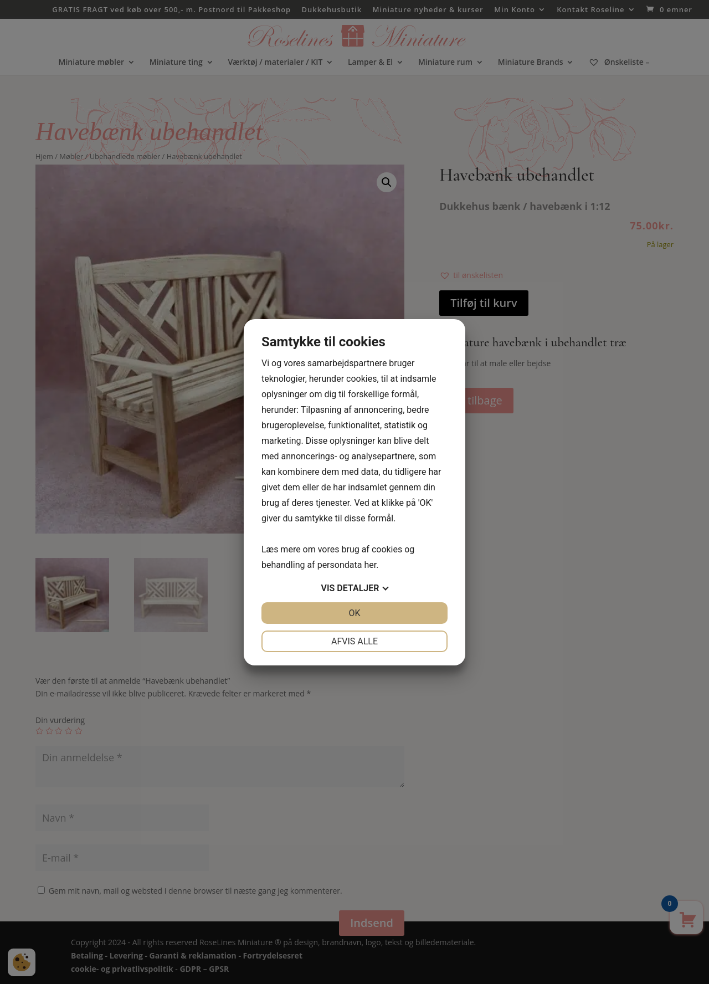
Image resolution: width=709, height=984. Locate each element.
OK (354, 613)
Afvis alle (354, 641)
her (370, 565)
